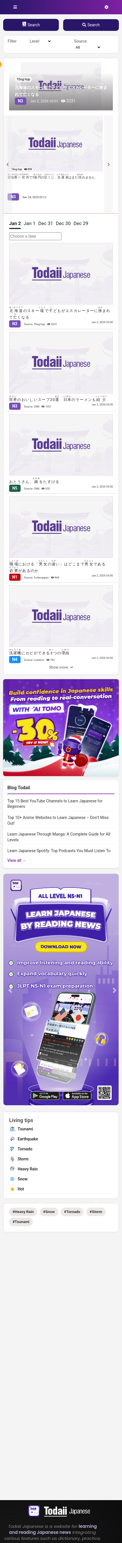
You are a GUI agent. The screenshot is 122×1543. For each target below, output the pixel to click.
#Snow (49, 1212)
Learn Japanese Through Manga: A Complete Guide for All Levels (58, 837)
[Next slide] (108, 164)
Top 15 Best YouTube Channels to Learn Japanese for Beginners (55, 804)
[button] (10, 990)
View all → (16, 860)
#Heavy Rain (23, 1212)
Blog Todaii (18, 787)
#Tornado (72, 1212)
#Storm (96, 1212)
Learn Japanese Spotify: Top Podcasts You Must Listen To (59, 850)
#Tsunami (21, 1222)
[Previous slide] (7, 164)
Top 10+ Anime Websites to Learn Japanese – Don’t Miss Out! (58, 820)
